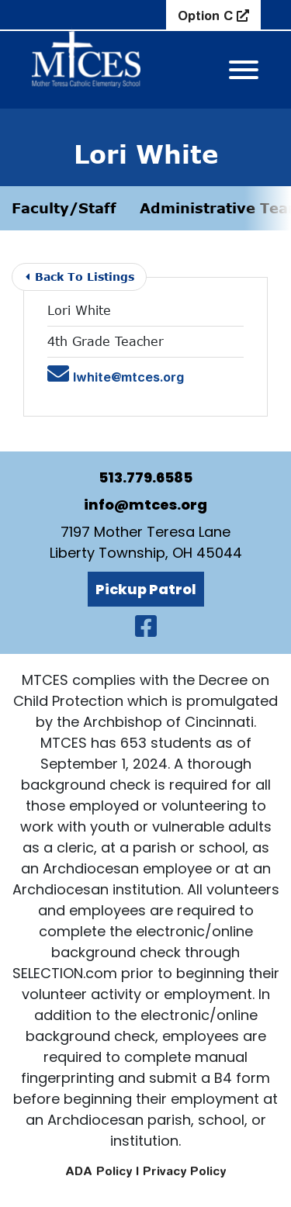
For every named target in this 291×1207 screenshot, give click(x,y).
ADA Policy (98, 1171)
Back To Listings (80, 276)
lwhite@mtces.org (115, 377)
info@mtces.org (145, 504)
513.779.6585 (145, 477)
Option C (207, 15)
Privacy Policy (184, 1171)
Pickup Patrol (145, 589)
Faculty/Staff (64, 207)
